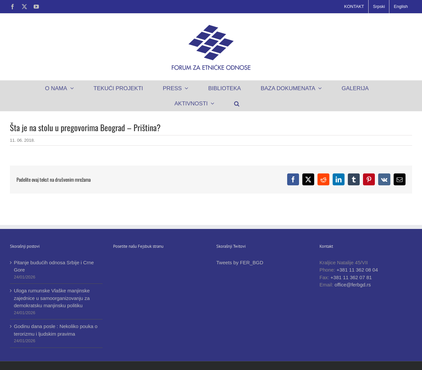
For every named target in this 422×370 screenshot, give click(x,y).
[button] (236, 103)
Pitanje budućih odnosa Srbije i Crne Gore (54, 266)
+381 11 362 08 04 (357, 270)
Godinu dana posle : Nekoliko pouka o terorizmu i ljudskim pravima (56, 330)
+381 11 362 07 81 (351, 277)
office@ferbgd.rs (353, 284)
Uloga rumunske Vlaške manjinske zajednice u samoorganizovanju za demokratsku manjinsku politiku (52, 298)
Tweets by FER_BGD (239, 262)
